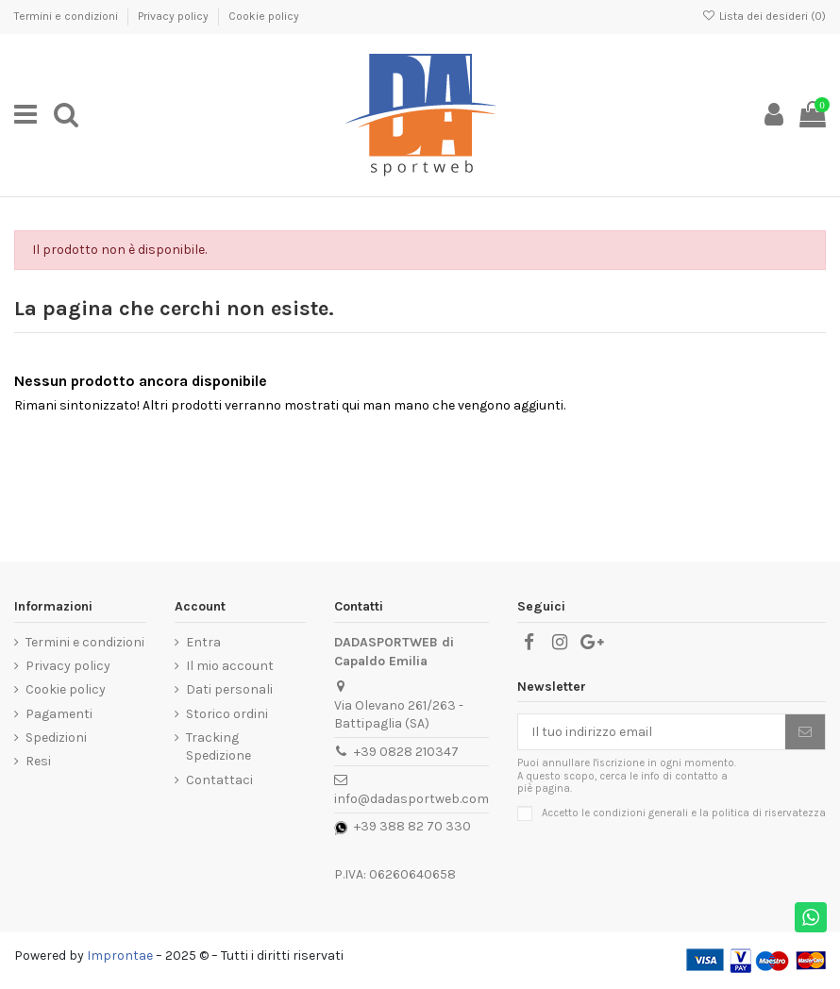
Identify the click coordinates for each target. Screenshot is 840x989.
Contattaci (219, 780)
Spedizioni (56, 737)
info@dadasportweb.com (411, 799)
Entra (203, 642)
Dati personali (229, 689)
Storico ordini (227, 714)
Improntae (120, 955)
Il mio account (230, 666)
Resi (38, 761)
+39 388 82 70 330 (412, 826)
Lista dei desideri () (764, 16)
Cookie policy (263, 16)
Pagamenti (58, 714)
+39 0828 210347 (406, 752)
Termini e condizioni (67, 16)
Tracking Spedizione (218, 746)
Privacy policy (174, 16)
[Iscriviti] (805, 732)
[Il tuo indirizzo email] (651, 732)
